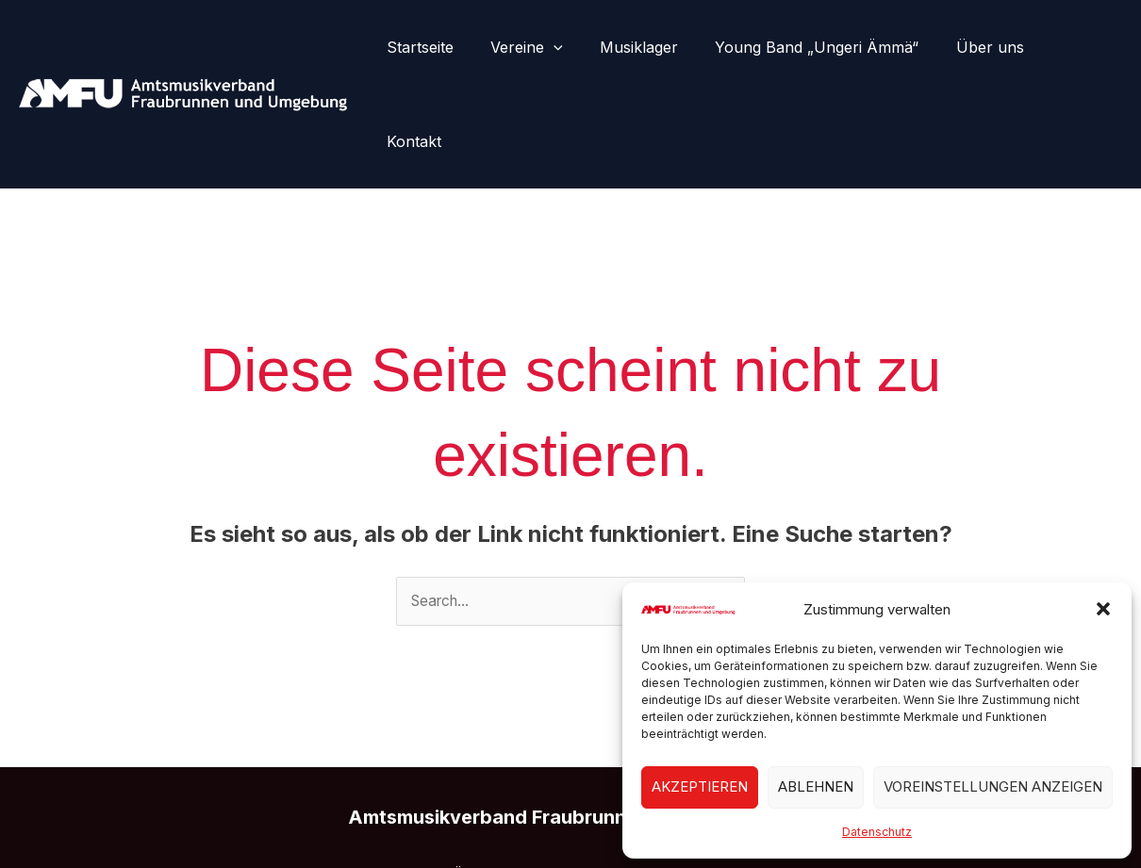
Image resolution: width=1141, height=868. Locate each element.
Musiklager (651, 47)
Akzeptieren (700, 786)
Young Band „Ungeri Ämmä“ (822, 47)
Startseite (445, 47)
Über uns (988, 47)
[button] (1103, 608)
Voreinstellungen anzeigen (993, 786)
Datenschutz (877, 832)
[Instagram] (570, 818)
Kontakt (1079, 47)
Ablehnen (815, 786)
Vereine (545, 47)
